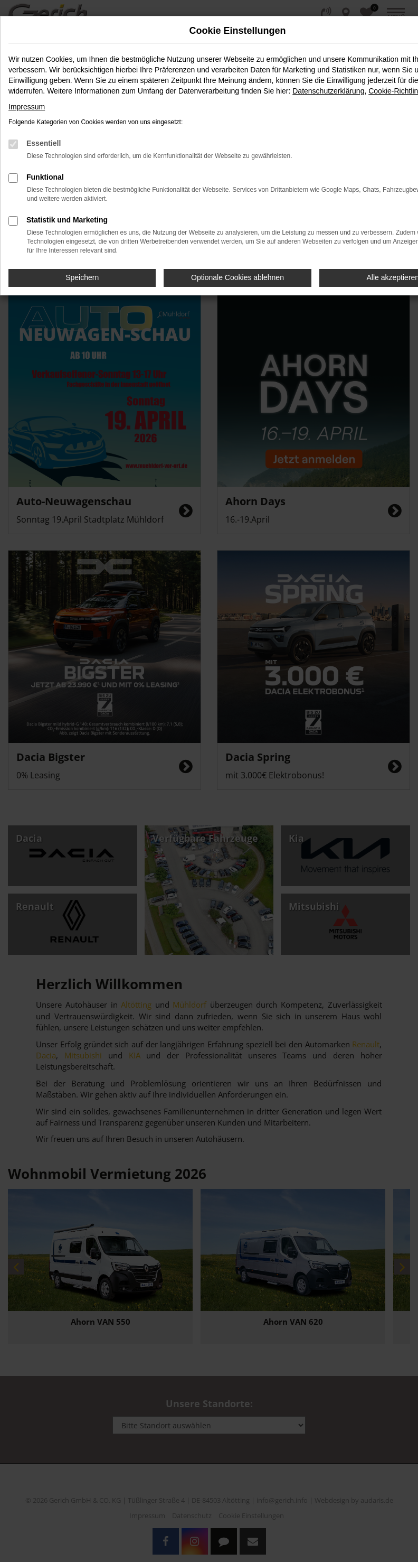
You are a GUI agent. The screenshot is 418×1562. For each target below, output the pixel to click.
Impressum (26, 107)
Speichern (82, 277)
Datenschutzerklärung (328, 91)
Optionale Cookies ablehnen (237, 277)
